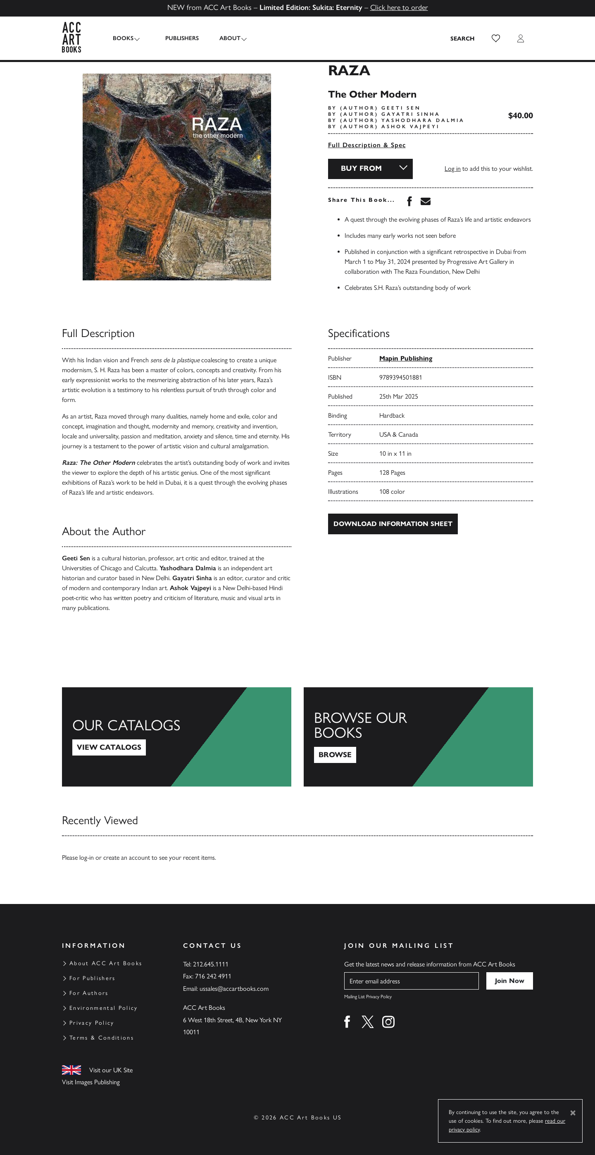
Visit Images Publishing (91, 1082)
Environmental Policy (103, 1008)
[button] (495, 38)
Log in (453, 168)
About (225, 38)
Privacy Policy (91, 1022)
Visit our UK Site (111, 1070)
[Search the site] (462, 38)
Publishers (177, 38)
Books (123, 38)
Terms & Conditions (101, 1037)
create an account (126, 857)
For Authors (89, 993)
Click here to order (399, 7)
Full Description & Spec (367, 145)
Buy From (361, 168)
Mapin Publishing (405, 358)
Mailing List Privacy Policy (368, 997)
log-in (86, 857)
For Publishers (92, 978)
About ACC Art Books (105, 963)
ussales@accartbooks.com (234, 988)
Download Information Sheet (392, 524)
